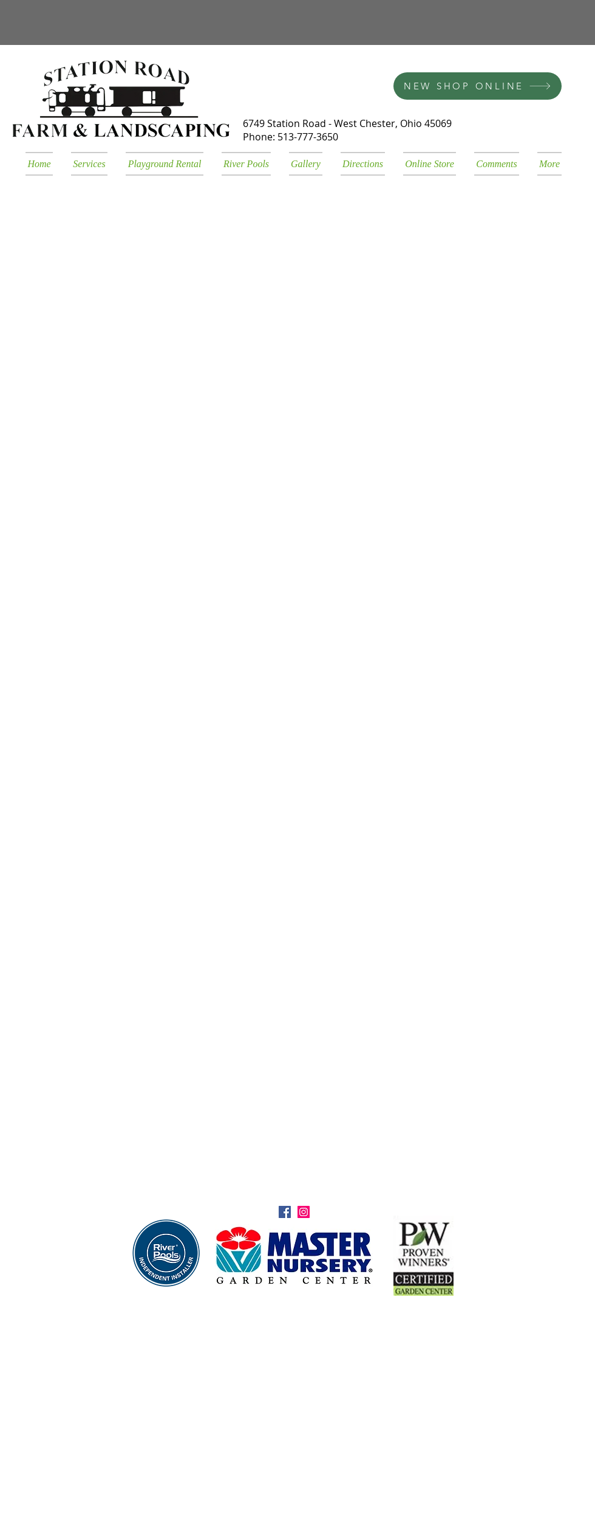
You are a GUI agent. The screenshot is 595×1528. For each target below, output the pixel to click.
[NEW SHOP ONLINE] (477, 86)
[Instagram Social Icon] (304, 1212)
